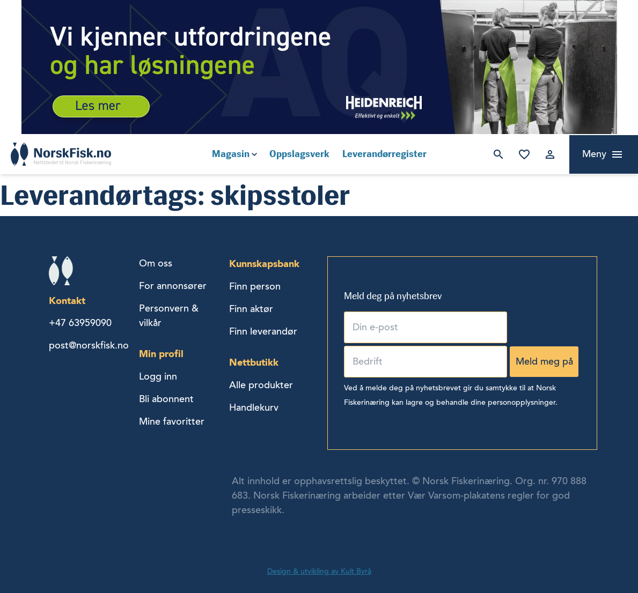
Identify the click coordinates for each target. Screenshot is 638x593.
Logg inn (550, 154)
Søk (498, 154)
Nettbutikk (253, 362)
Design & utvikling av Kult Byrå (319, 571)
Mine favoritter (524, 154)
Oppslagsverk (299, 154)
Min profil (161, 353)
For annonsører (173, 286)
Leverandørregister (384, 154)
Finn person (255, 286)
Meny (594, 154)
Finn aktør (251, 309)
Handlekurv (253, 407)
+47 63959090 (80, 323)
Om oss (155, 263)
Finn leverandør (263, 331)
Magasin (231, 154)
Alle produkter (261, 385)
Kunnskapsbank (264, 263)
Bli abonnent (166, 399)
